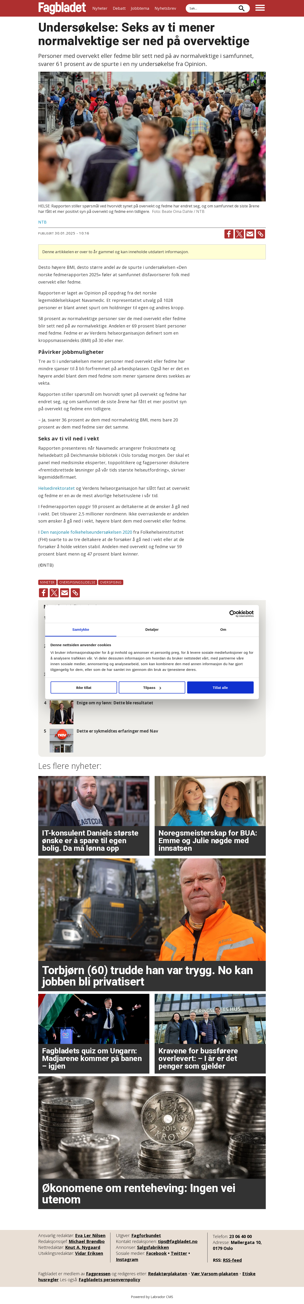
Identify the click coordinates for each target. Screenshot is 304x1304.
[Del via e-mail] (249, 233)
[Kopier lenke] (260, 233)
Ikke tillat (83, 688)
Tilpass (152, 688)
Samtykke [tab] (80, 629)
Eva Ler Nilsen (90, 1235)
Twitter (179, 1253)
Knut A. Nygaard (82, 1247)
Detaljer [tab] (152, 629)
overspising (110, 582)
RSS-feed (232, 1260)
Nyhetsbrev (165, 8)
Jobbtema (140, 8)
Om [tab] (223, 629)
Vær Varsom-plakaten (214, 1273)
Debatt (119, 8)
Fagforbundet (146, 1235)
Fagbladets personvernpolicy (109, 1279)
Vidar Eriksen (89, 1253)
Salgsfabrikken (153, 1247)
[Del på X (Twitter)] (239, 233)
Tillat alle (220, 688)
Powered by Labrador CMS (152, 1297)
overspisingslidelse (77, 582)
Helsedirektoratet (56, 488)
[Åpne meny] (260, 8)
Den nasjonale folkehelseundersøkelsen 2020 (86, 532)
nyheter (47, 582)
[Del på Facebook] (228, 233)
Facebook (156, 1253)
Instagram (127, 1259)
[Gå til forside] (62, 8)
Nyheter (99, 8)
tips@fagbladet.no (178, 1241)
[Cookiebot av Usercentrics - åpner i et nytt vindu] (233, 613)
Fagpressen (98, 1273)
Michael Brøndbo (87, 1241)
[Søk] (241, 8)
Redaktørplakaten (167, 1273)
